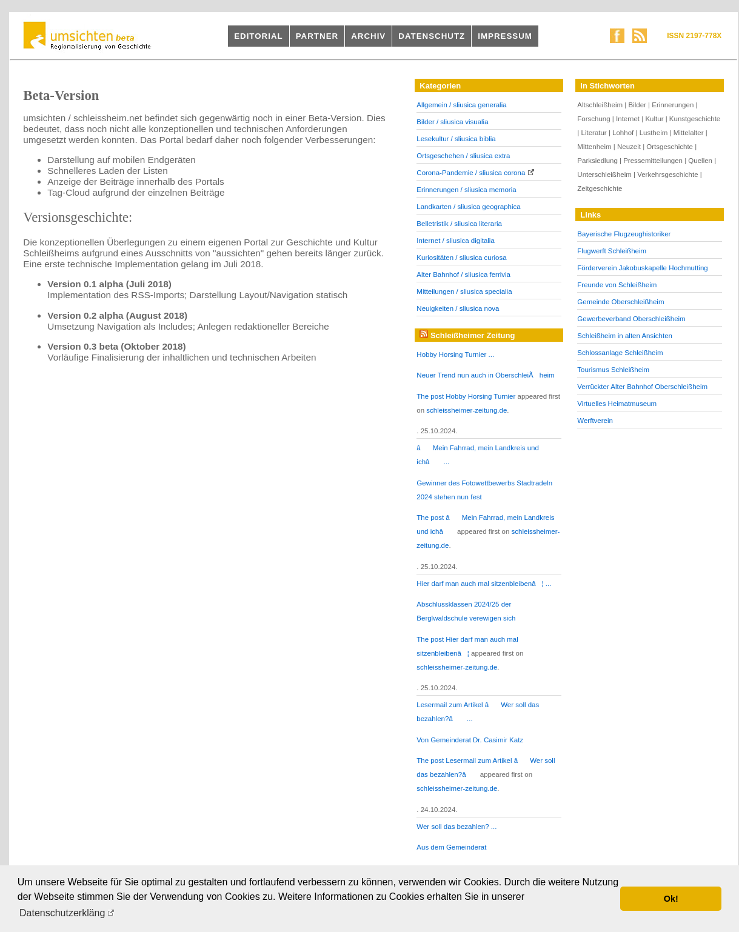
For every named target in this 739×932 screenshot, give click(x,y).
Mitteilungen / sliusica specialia (464, 291)
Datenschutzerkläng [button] (62, 913)
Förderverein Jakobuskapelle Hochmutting (642, 267)
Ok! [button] (671, 899)
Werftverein (595, 420)
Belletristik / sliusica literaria (459, 223)
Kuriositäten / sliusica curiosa (461, 257)
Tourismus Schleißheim (613, 369)
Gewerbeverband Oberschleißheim (631, 318)
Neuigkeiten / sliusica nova (457, 308)
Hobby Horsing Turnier (480, 396)
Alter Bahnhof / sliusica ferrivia (463, 274)
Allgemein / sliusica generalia (461, 104)
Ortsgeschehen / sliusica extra (463, 155)
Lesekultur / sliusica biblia (455, 138)
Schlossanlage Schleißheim (620, 352)
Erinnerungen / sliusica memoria (466, 189)
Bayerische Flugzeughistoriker (623, 234)
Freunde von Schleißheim (617, 284)
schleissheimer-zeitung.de (466, 410)
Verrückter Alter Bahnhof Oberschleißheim (642, 386)
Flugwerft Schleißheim (611, 251)
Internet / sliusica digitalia (455, 240)
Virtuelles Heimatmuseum (617, 403)
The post (431, 396)
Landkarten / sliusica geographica (468, 206)
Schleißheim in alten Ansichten (624, 335)
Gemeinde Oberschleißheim (620, 301)
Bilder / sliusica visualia (452, 121)
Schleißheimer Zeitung (472, 335)
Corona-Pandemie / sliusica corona (470, 172)
